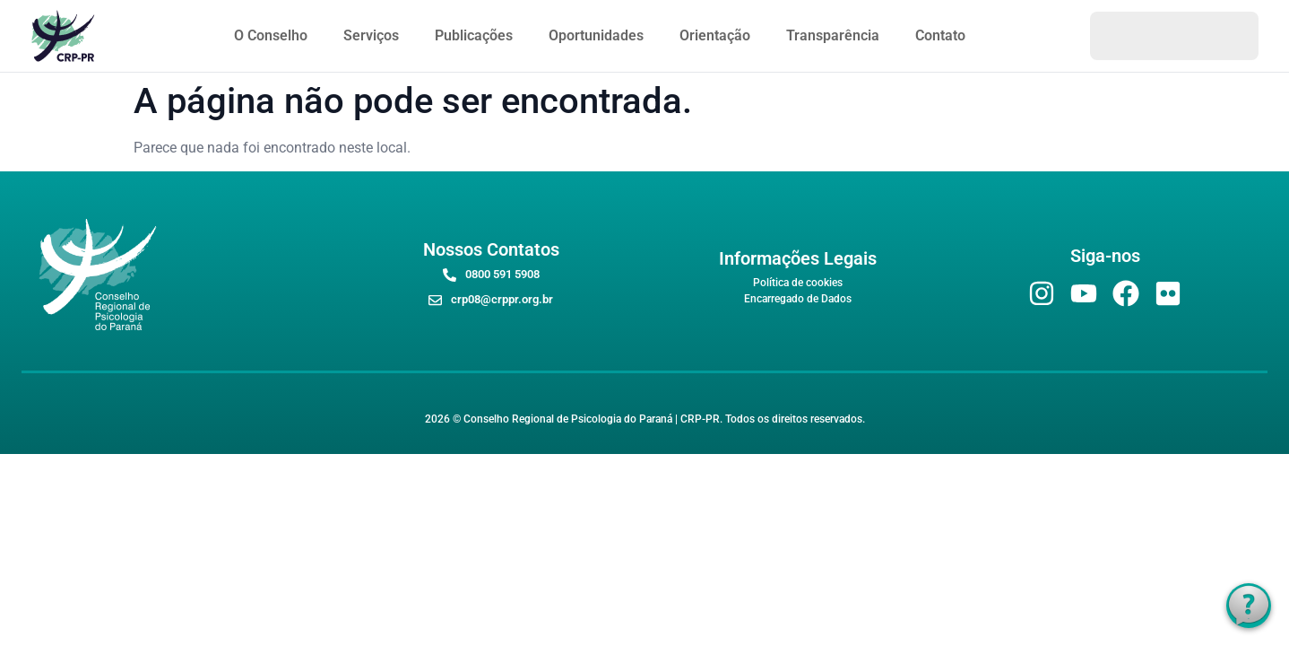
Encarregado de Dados (798, 298)
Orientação (714, 35)
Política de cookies (798, 282)
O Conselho (270, 35)
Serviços (371, 35)
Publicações (474, 35)
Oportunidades (596, 35)
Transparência (832, 35)
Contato (940, 35)
